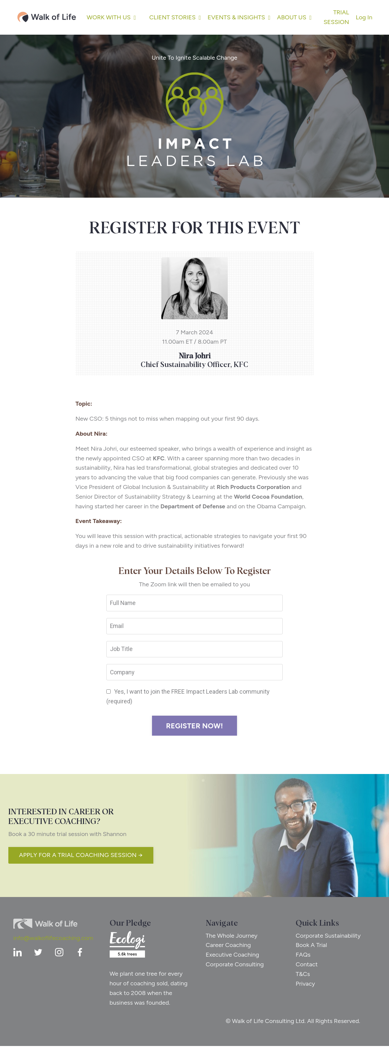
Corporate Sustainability (328, 937)
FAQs (303, 956)
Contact (307, 966)
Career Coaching (229, 947)
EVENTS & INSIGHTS (239, 17)
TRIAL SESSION (336, 17)
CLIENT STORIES (175, 17)
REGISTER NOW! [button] (194, 727)
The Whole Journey (232, 937)
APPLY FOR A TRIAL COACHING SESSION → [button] (81, 857)
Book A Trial (311, 947)
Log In (364, 17)
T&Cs (303, 975)
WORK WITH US (111, 17)
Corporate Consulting (235, 966)
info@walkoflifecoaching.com (53, 939)
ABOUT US (294, 17)
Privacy (305, 985)
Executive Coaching (233, 956)
